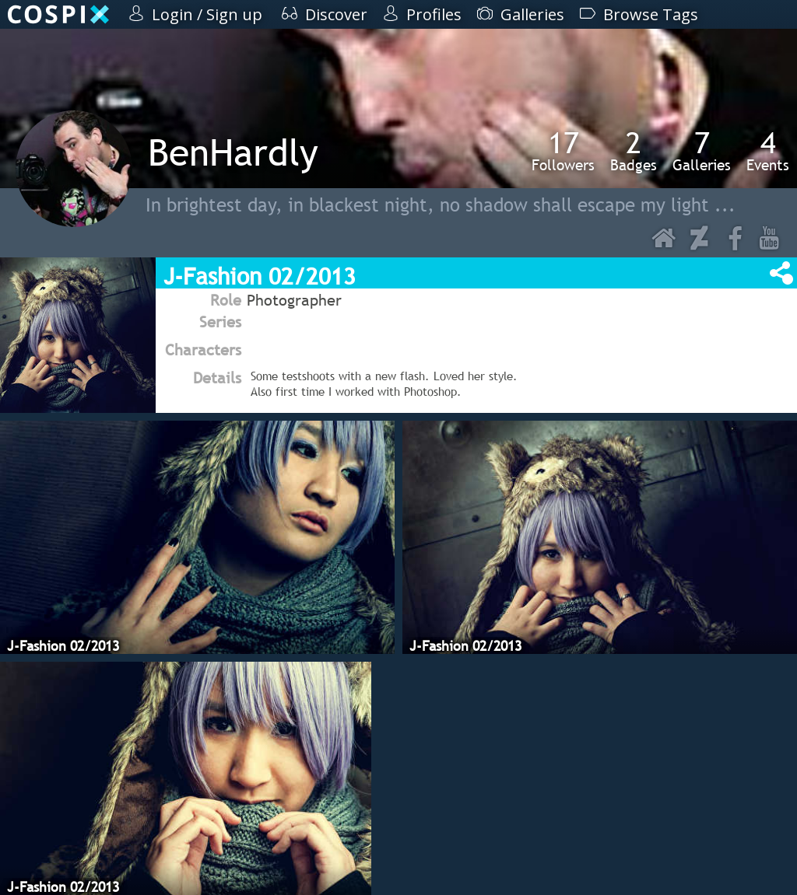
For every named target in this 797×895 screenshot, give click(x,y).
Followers (563, 150)
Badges (633, 150)
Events (767, 150)
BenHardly (233, 152)
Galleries (701, 150)
